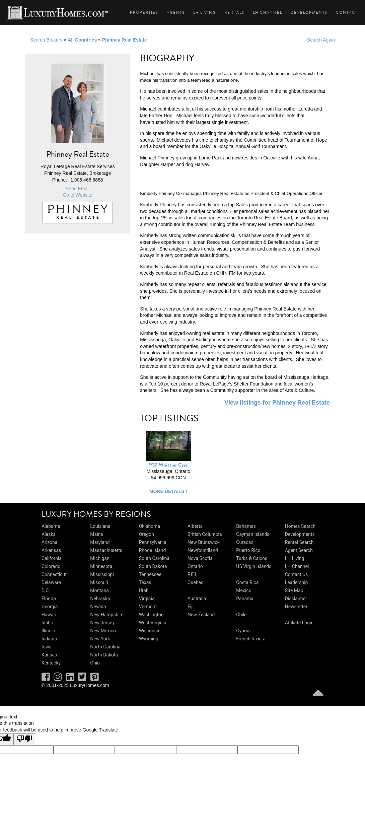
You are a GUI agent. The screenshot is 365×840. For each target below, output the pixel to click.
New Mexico (103, 630)
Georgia (50, 606)
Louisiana (100, 526)
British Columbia (205, 534)
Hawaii (49, 614)
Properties (144, 12)
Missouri (99, 582)
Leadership (296, 582)
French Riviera (251, 638)
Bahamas (246, 526)
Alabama (51, 526)
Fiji (191, 606)
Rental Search (299, 542)
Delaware (51, 582)
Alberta (195, 526)
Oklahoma (149, 526)
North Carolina (105, 646)
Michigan (99, 558)
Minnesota (101, 566)
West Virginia (152, 622)
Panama (244, 598)
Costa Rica (247, 582)
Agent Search (299, 550)
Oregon (146, 534)
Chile (241, 614)
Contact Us (296, 574)
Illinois (48, 630)
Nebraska (100, 598)
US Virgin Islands (253, 566)
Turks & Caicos (251, 558)
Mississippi (102, 574)
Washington (151, 614)
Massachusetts (106, 550)
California (52, 558)
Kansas (49, 654)
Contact (347, 12)
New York (100, 638)
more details (168, 491)
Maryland (100, 542)
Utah (144, 590)
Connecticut (54, 574)
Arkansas (51, 550)
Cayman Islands (252, 534)
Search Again (321, 40)
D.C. (46, 590)
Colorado (51, 566)
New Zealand (201, 614)
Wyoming (148, 638)
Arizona (49, 542)
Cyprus (243, 630)
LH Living (204, 12)
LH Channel (267, 12)
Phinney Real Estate (124, 40)
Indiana (49, 638)
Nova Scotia (200, 558)
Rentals (234, 12)
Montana (99, 590)
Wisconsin (149, 630)
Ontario (195, 566)
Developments (309, 12)
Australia (197, 598)
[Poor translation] (24, 739)
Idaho (47, 622)
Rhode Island (152, 550)
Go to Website (77, 195)
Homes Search (300, 526)
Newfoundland (203, 550)
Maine (96, 534)
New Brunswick (204, 542)
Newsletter (296, 606)
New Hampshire (107, 614)
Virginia (147, 598)
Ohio (95, 663)
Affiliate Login (299, 622)
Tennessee (150, 574)
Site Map (294, 590)
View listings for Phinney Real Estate (277, 402)
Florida (49, 598)
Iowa (47, 646)
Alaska (49, 534)
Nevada (98, 606)
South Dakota (153, 566)
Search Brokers (46, 40)
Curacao (244, 542)
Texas (145, 582)
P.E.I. (192, 574)
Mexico (243, 590)
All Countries (82, 40)
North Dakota (104, 654)
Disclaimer (296, 598)
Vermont (148, 606)
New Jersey (102, 622)
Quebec (195, 582)
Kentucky (51, 663)
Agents (176, 12)
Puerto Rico (248, 550)
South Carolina (154, 558)
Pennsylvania (152, 542)
